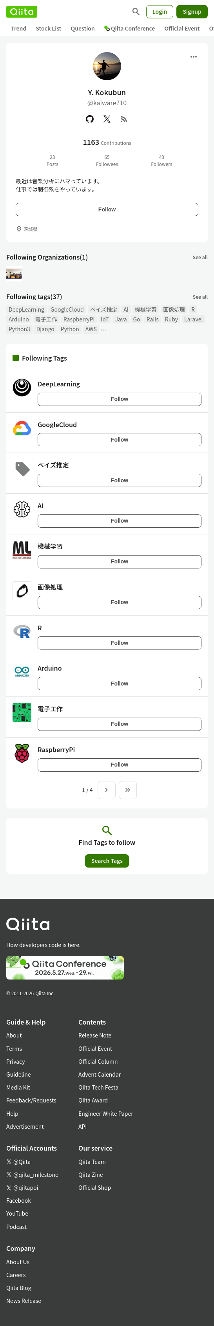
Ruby (171, 319)
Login (159, 11)
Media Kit (18, 1087)
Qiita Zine (90, 1174)
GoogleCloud (67, 309)
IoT (105, 319)
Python (70, 329)
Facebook (18, 1200)
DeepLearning (26, 309)
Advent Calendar (99, 1074)
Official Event (181, 28)
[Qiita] (21, 12)
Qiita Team (92, 1161)
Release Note (94, 1035)
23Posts (52, 160)
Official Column (98, 1061)
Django (45, 329)
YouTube (17, 1213)
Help (12, 1113)
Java (121, 319)
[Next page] (107, 790)
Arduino (19, 319)
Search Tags (107, 860)
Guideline (18, 1074)
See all (200, 257)
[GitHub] (89, 119)
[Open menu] (193, 57)
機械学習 (146, 309)
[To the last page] (128, 790)
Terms (14, 1048)
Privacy (15, 1061)
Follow (107, 209)
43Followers (161, 160)
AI (126, 309)
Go (136, 319)
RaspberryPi (79, 319)
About (14, 1035)
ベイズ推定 (104, 309)
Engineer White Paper (105, 1113)
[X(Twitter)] (107, 119)
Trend (18, 28)
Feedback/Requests (31, 1100)
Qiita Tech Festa (98, 1087)
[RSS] (124, 119)
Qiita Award (93, 1100)
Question (83, 28)
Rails (153, 319)
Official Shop (94, 1187)
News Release (23, 1300)
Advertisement (25, 1126)
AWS (91, 329)
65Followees (107, 160)
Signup (192, 11)
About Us (17, 1262)
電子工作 (46, 319)
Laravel (193, 319)
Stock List (48, 28)
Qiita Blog (18, 1288)
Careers (15, 1275)
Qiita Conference (129, 28)
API (82, 1126)
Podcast (16, 1226)
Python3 (19, 329)
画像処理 (174, 309)
